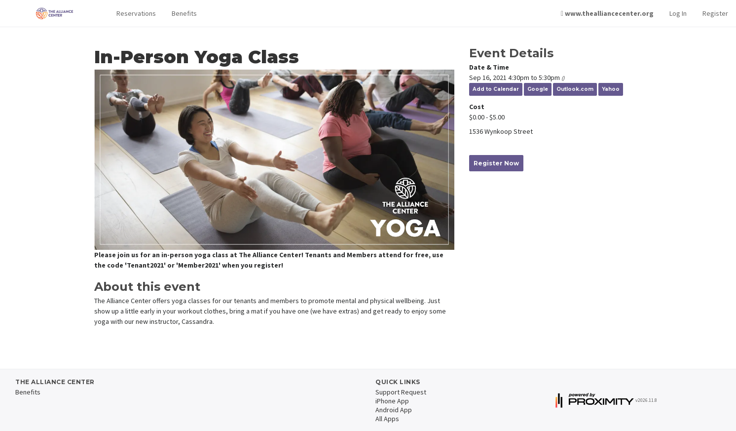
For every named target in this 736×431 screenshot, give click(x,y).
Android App (393, 409)
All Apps (387, 418)
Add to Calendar (496, 89)
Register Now (496, 163)
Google (537, 89)
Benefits (184, 13)
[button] (136, 13)
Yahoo (611, 89)
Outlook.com (574, 89)
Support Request (400, 392)
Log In (678, 13)
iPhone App (392, 400)
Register (715, 13)
